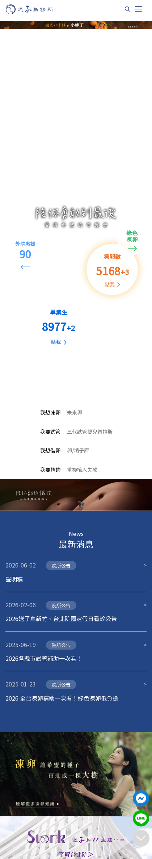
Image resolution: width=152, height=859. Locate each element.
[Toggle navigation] (138, 9)
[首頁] (36, 9)
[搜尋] (127, 9)
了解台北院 (76, 854)
